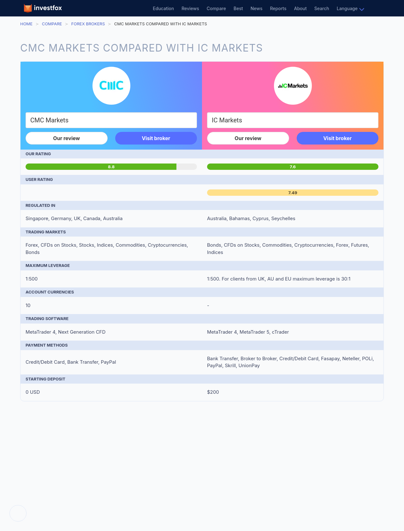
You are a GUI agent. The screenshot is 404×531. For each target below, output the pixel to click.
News (257, 8)
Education (163, 8)
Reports (278, 8)
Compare (216, 8)
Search (321, 8)
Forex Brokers (88, 23)
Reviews (190, 8)
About (300, 8)
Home (26, 23)
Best (238, 8)
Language (347, 8)
